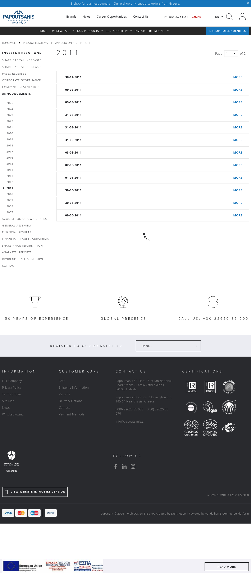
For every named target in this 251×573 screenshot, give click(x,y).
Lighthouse (178, 513)
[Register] (196, 346)
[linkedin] (124, 466)
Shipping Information (74, 387)
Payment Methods (72, 414)
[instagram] (133, 466)
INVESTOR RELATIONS (21, 52)
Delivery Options (70, 401)
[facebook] (115, 466)
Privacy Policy (11, 387)
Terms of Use (11, 394)
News (6, 408)
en (217, 17)
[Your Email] (165, 346)
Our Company (12, 381)
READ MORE (227, 567)
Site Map (8, 401)
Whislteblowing (12, 414)
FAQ (62, 381)
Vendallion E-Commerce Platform (227, 513)
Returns (64, 394)
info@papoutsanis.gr (130, 421)
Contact (64, 408)
